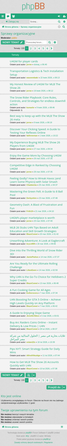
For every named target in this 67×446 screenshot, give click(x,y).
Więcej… (3, 17)
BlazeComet (32, 234)
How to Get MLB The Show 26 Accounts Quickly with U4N (34, 363)
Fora (9, 17)
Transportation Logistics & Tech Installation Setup (37, 72)
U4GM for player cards (24, 61)
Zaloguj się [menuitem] (60, 17)
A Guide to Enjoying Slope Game (30, 313)
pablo (14, 38)
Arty (27, 436)
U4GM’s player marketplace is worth (32, 217)
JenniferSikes (32, 316)
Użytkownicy (14, 17)
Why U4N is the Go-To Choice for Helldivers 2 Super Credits (38, 278)
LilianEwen (31, 270)
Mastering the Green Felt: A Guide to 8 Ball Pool (36, 193)
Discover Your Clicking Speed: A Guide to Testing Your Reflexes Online (35, 130)
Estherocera (32, 293)
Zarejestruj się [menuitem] (65, 17)
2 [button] (31, 48)
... (2, 21)
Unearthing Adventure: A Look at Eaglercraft (37, 240)
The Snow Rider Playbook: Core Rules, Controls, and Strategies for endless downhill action (38, 101)
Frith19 (29, 211)
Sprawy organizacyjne (18, 33)
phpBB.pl (46, 439)
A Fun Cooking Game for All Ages (30, 290)
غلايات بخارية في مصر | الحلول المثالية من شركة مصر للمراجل (37, 337)
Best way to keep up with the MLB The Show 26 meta (37, 117)
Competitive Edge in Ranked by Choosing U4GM (35, 166)
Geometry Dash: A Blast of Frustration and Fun (36, 206)
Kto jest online (11, 396)
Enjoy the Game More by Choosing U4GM (35, 155)
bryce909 (30, 244)
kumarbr (30, 107)
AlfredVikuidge (33, 355)
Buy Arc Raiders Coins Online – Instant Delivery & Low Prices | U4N (33, 324)
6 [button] (47, 48)
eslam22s (30, 342)
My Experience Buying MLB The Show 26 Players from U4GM (35, 143)
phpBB (28, 433)
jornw (29, 64)
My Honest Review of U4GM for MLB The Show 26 (35, 85)
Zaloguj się (13, 21)
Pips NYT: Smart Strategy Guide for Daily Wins (35, 350)
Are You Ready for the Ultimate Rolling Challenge (34, 265)
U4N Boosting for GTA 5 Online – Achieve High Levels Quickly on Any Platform (35, 301)
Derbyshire (31, 198)
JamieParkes (32, 257)
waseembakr (32, 78)
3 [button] (35, 48)
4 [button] (39, 48)
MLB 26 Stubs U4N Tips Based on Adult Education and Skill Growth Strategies (34, 229)
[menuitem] (63, 27)
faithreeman (32, 136)
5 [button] (43, 48)
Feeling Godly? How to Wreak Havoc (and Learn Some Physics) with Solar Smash (35, 179)
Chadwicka (31, 185)
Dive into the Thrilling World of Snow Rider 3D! (36, 252)
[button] (51, 48)
